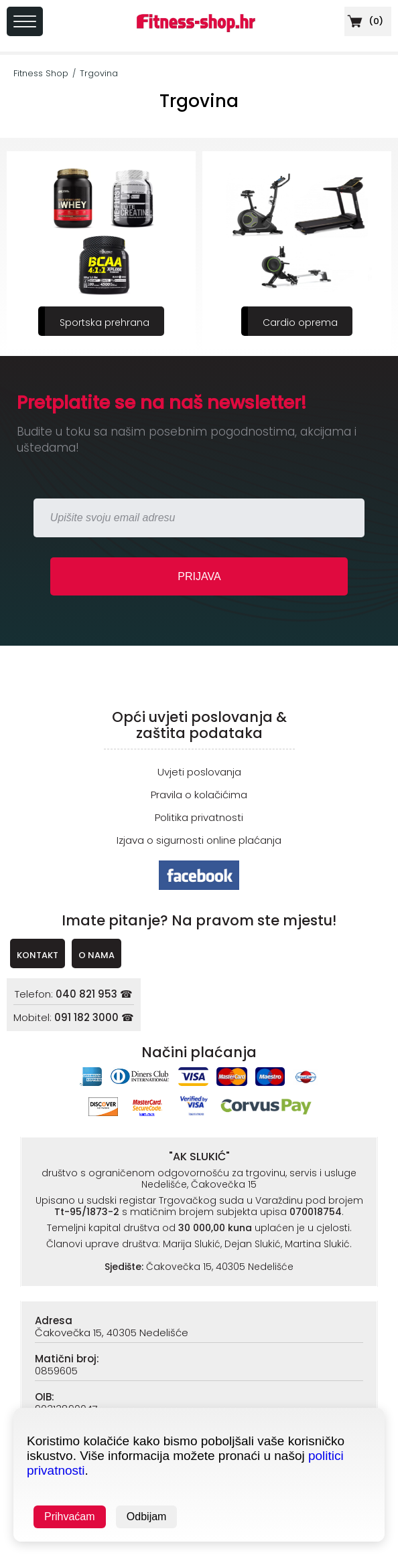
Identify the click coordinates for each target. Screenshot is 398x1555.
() (363, 21)
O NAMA (96, 955)
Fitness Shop (40, 73)
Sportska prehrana (104, 322)
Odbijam (147, 1516)
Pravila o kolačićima (199, 795)
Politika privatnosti (199, 817)
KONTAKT (37, 955)
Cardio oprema (300, 322)
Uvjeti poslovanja (199, 772)
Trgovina (99, 73)
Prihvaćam (69, 1516)
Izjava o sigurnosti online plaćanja (199, 840)
